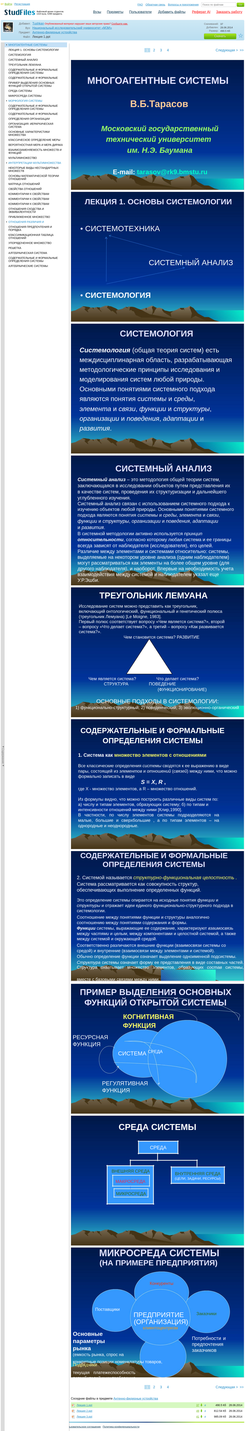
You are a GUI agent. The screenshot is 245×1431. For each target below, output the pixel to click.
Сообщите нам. (119, 24)
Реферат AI (201, 12)
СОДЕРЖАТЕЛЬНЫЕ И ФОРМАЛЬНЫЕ (33, 77)
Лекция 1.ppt (84, 1405)
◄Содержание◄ (3, 109)
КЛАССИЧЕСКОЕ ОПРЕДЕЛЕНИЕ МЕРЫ (34, 139)
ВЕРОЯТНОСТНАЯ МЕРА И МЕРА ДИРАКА (35, 144)
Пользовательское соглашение (83, 1426)
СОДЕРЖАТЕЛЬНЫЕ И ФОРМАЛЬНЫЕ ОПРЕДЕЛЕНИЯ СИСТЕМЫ (33, 71)
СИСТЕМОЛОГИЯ (19, 54)
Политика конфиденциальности (121, 1426)
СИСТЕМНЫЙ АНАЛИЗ (23, 59)
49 (197, 1410)
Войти (8, 4)
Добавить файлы (171, 12)
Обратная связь (155, 4)
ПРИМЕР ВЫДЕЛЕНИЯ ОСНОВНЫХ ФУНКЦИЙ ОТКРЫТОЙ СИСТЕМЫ (31, 84)
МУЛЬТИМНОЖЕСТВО (22, 157)
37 (197, 1405)
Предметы (115, 12)
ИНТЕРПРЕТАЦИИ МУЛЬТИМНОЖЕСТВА (34, 162)
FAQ (140, 4)
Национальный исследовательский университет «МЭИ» (72, 28)
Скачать (220, 36)
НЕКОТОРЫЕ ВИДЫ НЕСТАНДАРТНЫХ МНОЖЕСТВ (33, 169)
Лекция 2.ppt (84, 1410)
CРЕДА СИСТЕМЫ (20, 90)
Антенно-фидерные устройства (54, 32)
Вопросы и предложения (183, 4)
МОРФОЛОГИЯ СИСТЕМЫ (25, 100)
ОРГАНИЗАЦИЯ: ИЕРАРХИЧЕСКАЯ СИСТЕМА (30, 125)
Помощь (7, 1426)
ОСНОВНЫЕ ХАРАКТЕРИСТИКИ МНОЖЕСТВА (29, 133)
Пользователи (140, 12)
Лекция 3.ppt (84, 1416)
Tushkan (38, 23)
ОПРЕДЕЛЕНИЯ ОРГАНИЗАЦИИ (29, 118)
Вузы (97, 12)
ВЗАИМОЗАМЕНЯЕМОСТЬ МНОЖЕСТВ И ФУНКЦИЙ (35, 151)
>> (242, 50)
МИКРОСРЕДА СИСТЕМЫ (25, 95)
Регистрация (22, 4)
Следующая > (227, 50)
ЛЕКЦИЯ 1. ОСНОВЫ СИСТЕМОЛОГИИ (33, 49)
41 (197, 1416)
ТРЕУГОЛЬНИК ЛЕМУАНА (24, 64)
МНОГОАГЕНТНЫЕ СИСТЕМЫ (27, 44)
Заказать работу (229, 12)
